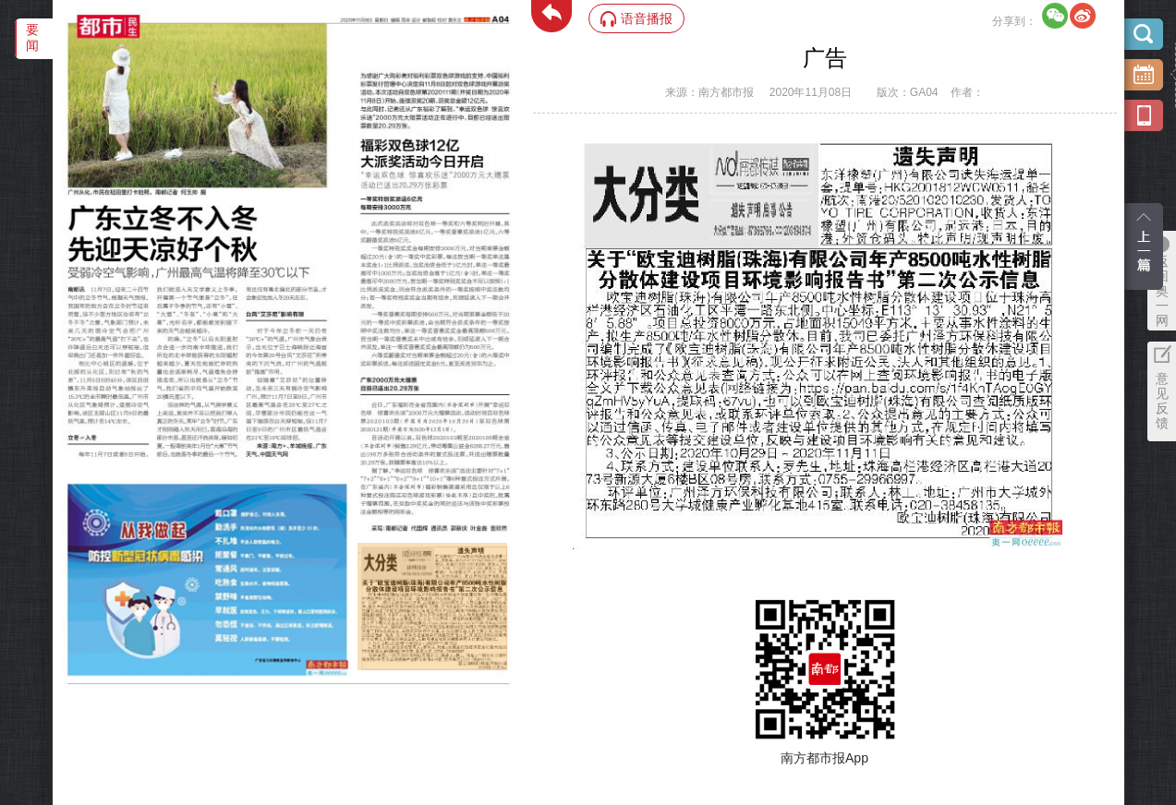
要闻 (32, 37)
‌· (359, 552)
